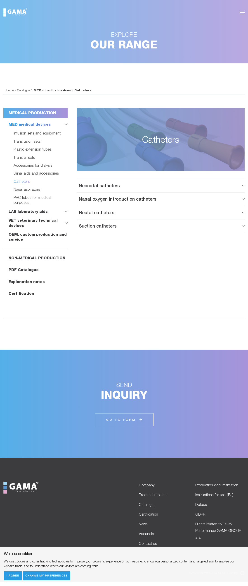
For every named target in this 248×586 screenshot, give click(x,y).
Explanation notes (27, 282)
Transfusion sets (27, 141)
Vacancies (147, 536)
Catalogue (24, 90)
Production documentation (217, 485)
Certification (21, 294)
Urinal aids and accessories (36, 173)
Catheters (22, 181)
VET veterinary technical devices (34, 223)
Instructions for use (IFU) (215, 496)
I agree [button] (13, 575)
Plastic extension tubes (33, 149)
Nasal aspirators (27, 189)
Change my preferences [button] (47, 575)
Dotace (201, 506)
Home (10, 90)
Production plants (153, 496)
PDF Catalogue (24, 270)
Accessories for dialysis (33, 165)
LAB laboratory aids (28, 211)
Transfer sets (24, 157)
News (143, 526)
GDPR (200, 516)
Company (147, 485)
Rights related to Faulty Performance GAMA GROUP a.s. (219, 533)
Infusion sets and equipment (37, 133)
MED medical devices (30, 124)
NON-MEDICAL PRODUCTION (38, 258)
